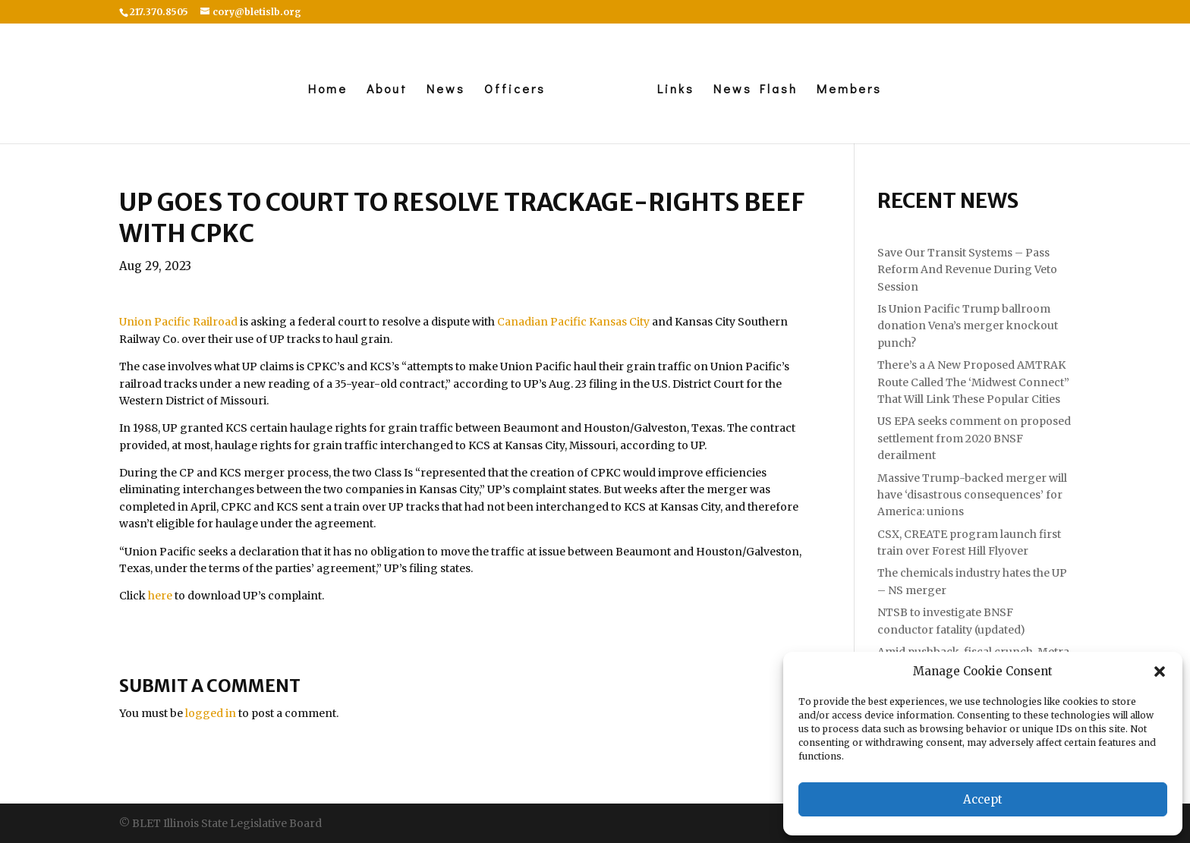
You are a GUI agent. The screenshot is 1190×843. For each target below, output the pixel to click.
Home (328, 89)
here (160, 595)
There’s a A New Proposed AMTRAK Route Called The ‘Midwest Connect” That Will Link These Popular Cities (973, 382)
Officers (515, 89)
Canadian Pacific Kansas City (573, 322)
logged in (210, 713)
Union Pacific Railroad (178, 322)
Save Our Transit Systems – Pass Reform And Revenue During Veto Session (967, 270)
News (446, 89)
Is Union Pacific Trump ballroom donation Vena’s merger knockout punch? (967, 326)
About (387, 89)
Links (675, 89)
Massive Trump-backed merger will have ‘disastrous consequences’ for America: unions (972, 495)
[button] (1159, 671)
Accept (983, 799)
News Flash (755, 89)
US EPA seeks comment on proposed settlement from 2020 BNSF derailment (974, 438)
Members (849, 89)
